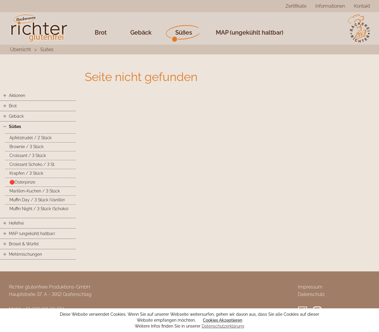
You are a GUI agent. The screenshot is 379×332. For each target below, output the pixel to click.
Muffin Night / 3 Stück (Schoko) (38, 208)
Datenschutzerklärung (223, 326)
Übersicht (20, 49)
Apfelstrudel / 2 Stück (30, 137)
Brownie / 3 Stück (26, 146)
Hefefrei (16, 223)
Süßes (183, 32)
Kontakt (362, 6)
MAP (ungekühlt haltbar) (249, 32)
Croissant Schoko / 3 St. (32, 164)
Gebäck (141, 32)
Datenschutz (311, 294)
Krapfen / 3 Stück (26, 173)
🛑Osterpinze (22, 182)
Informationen (330, 6)
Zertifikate (295, 6)
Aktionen (17, 95)
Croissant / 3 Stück (27, 155)
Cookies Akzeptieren (222, 320)
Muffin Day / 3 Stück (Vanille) (37, 199)
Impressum (310, 287)
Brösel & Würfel (24, 244)
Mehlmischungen (25, 254)
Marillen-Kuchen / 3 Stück (34, 191)
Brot (101, 32)
